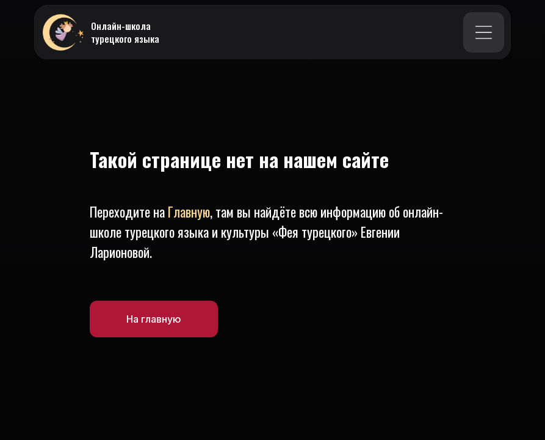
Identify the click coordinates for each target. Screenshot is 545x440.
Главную (189, 211)
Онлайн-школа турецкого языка (125, 32)
